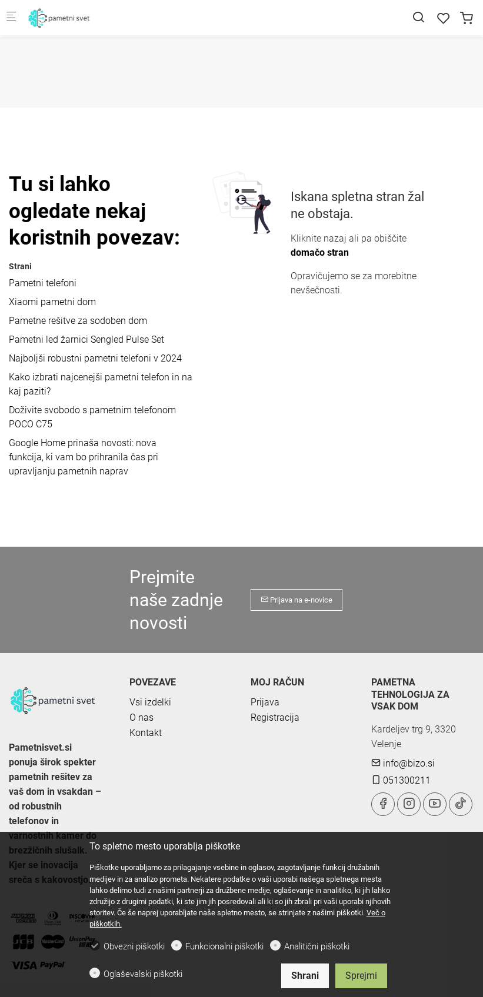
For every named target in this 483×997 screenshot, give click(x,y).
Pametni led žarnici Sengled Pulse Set (86, 339)
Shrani (305, 975)
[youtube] (435, 804)
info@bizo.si (403, 763)
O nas (141, 717)
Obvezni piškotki (134, 946)
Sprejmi (361, 975)
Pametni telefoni (42, 283)
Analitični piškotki (316, 946)
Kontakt (145, 732)
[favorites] (443, 18)
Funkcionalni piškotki (224, 946)
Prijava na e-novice (296, 599)
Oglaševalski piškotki (143, 974)
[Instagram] (409, 804)
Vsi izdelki (150, 702)
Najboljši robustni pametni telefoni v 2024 (95, 358)
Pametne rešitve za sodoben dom (78, 320)
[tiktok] (460, 804)
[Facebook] (383, 804)
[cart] (466, 18)
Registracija (275, 717)
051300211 (401, 780)
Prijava (265, 702)
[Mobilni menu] (11, 18)
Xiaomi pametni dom (52, 301)
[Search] (418, 17)
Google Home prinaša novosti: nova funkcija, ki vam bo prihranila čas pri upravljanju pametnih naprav (83, 457)
